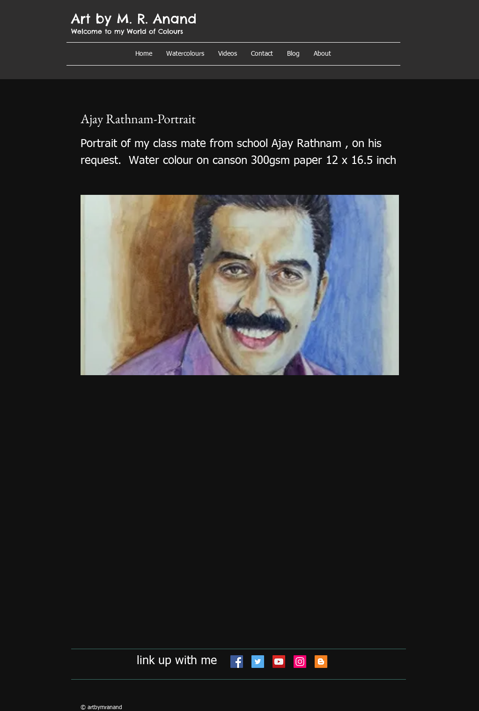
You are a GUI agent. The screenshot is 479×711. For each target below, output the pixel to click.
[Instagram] (300, 661)
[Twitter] (257, 661)
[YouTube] (279, 661)
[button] (322, 54)
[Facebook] (236, 661)
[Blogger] (321, 661)
